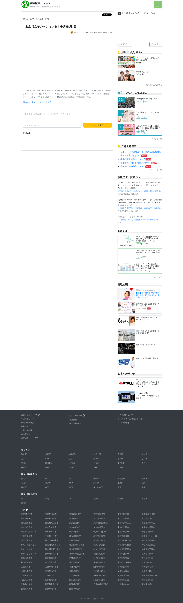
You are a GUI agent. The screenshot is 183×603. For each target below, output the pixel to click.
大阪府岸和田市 (27, 575)
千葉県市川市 (51, 532)
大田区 (120, 454)
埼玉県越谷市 (123, 536)
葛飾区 (144, 454)
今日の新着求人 (27, 423)
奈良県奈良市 (123, 571)
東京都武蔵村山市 (28, 532)
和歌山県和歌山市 (149, 575)
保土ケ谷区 (98, 487)
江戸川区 (97, 454)
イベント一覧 (156, 139)
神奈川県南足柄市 (28, 554)
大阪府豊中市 (75, 575)
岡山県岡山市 (75, 580)
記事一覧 (34, 19)
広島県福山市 (51, 580)
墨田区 (24, 463)
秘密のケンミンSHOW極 (82, 33)
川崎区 (48, 498)
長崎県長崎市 (26, 589)
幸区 (71, 498)
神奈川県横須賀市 (77, 554)
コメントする (97, 125)
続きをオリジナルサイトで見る (37, 102)
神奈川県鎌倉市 (100, 545)
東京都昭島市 (26, 514)
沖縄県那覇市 (75, 589)
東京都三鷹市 (123, 527)
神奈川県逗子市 (27, 549)
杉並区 (144, 459)
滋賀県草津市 (123, 575)
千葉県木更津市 (100, 532)
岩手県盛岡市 (123, 554)
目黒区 (120, 467)
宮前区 (24, 503)
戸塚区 (24, 487)
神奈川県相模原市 (125, 545)
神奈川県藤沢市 (124, 549)
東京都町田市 (99, 527)
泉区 (71, 478)
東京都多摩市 (123, 518)
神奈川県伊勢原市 (28, 545)
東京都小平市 (51, 518)
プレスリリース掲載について (130, 419)
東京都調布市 (147, 518)
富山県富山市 (51, 562)
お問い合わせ (123, 423)
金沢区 (144, 478)
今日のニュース (27, 419)
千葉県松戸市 (51, 536)
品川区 (72, 459)
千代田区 (121, 463)
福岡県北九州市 (51, 584)
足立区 (24, 454)
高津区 (96, 498)
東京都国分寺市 (27, 518)
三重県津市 (25, 567)
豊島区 (144, 463)
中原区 (144, 498)
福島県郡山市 (51, 558)
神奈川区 (121, 478)
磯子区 (96, 478)
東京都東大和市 (148, 523)
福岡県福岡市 (75, 584)
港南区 (24, 483)
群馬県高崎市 (75, 540)
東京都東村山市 (124, 523)
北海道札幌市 (99, 554)
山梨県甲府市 (26, 571)
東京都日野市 (26, 527)
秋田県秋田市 (147, 554)
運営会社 (73, 419)
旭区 (47, 478)
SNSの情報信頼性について (135, 159)
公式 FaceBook (77, 416)
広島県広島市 (26, 580)
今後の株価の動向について (135, 166)
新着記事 (25, 426)
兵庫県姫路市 (75, 571)
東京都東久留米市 (101, 523)
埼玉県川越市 (99, 536)
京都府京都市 (99, 571)
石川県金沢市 (147, 558)
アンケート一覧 (156, 170)
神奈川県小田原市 (77, 545)
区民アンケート (27, 434)
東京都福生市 (75, 527)
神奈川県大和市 (51, 554)
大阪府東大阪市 (100, 575)
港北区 (48, 483)
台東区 (72, 463)
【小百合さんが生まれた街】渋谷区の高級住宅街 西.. (139, 220)
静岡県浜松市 (147, 567)
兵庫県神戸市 (51, 571)
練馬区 (25, 19)
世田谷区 (49, 463)
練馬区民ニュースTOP (30, 415)
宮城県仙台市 (75, 558)
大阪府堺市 (50, 575)
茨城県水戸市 (99, 540)
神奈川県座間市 (148, 545)
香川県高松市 (147, 580)
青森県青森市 (26, 558)
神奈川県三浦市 (148, 549)
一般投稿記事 (26, 430)
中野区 (24, 467)
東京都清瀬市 (99, 514)
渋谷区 (96, 459)
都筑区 (120, 483)
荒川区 (48, 454)
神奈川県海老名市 (52, 545)
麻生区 (24, 498)
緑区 (119, 487)
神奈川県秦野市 (76, 549)
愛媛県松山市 (123, 580)
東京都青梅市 (75, 514)
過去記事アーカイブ (29, 438)
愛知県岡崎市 (75, 562)
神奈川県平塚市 (100, 549)
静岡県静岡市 (99, 567)
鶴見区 (144, 483)
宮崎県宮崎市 (147, 584)
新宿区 (120, 459)
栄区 (71, 483)
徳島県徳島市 (26, 584)
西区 (71, 487)
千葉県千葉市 (123, 532)
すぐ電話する (125, 44)
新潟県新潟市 (26, 562)
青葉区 (24, 478)
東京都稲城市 (51, 514)
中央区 (96, 463)
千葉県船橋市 (26, 536)
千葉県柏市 (74, 532)
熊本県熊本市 (123, 584)
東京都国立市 (123, 514)
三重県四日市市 (51, 567)
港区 (95, 467)
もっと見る (157, 277)
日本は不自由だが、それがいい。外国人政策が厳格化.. (139, 191)
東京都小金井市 (148, 514)
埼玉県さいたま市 (149, 536)
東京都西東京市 (27, 523)
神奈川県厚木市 (124, 540)
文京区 (72, 467)
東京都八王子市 (51, 523)
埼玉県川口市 (75, 536)
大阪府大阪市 (147, 571)
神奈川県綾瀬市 (148, 540)
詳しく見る (156, 44)
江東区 (48, 459)
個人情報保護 (75, 423)
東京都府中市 (51, 527)
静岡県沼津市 (123, 567)
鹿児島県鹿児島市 (101, 584)
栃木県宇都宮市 (51, 540)
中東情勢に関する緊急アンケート (138, 163)
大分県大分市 (51, 589)
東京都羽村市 (75, 523)
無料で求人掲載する (154, 85)
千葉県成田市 (147, 532)
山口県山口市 (99, 580)
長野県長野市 (75, 567)
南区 (144, 487)
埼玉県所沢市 (26, 540)
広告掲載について (125, 415)
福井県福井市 (123, 558)
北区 (23, 459)
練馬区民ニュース (40, 3)
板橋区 (72, 454)
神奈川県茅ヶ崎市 (52, 549)
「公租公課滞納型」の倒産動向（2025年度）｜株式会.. (140, 208)
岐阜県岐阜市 (147, 562)
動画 (42, 19)
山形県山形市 (99, 558)
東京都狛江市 (75, 518)
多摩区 (120, 498)
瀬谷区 (96, 483)
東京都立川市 (99, 518)
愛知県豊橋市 (99, 562)
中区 (47, 487)
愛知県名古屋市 (124, 562)
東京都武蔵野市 (148, 527)
